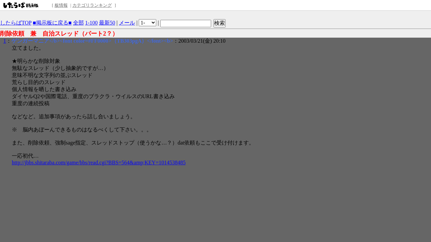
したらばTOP (15, 23)
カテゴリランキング (92, 5)
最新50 (107, 23)
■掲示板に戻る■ (52, 23)
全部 (78, 23)
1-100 (91, 23)
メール (127, 23)
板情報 (61, 5)
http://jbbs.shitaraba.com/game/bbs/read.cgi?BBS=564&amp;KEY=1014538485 (99, 162)
